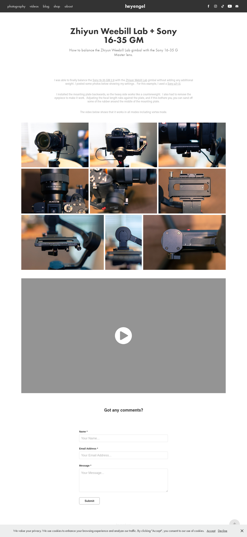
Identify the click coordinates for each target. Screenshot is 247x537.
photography (16, 6)
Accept (211, 531)
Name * (83, 431)
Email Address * (88, 448)
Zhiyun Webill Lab (136, 80)
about (69, 6)
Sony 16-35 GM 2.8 (103, 80)
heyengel (135, 6)
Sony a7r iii (174, 83)
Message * (85, 465)
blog (46, 6)
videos (34, 6)
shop (57, 6)
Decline (222, 531)
